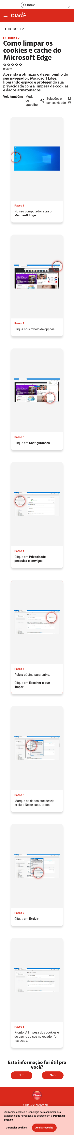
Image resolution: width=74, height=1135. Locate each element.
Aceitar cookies (44, 1127)
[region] (37, 1120)
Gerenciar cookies (16, 1127)
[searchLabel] (45, 5)
